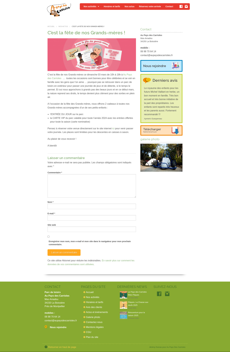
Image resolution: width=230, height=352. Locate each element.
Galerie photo (93, 317)
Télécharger (152, 130)
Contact (169, 6)
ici (113, 128)
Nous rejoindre (154, 66)
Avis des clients (94, 307)
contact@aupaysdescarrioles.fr (156, 55)
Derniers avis (165, 80)
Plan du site (92, 337)
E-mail (51, 213)
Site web (52, 225)
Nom (50, 202)
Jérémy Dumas (155, 347)
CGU (88, 332)
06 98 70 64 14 (148, 51)
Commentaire (55, 172)
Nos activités (90, 6)
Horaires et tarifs (112, 6)
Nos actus (130, 6)
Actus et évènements (97, 312)
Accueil (51, 26)
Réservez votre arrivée (150, 6)
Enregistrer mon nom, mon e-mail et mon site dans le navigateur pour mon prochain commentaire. (90, 243)
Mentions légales (95, 327)
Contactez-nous (94, 322)
